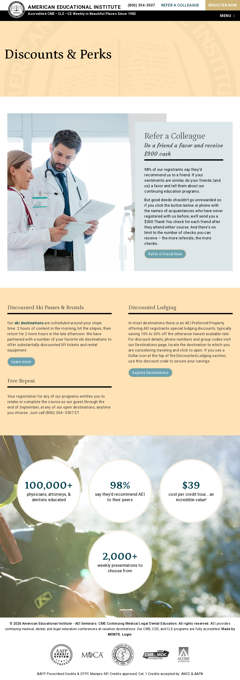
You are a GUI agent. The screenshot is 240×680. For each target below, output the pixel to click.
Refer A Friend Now (165, 254)
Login (126, 634)
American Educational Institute (76, 7)
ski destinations (29, 323)
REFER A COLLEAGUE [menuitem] (180, 5)
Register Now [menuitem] (223, 5)
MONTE (114, 634)
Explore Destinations (150, 372)
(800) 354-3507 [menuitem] (141, 5)
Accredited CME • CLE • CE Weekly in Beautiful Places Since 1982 (83, 14)
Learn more (21, 361)
